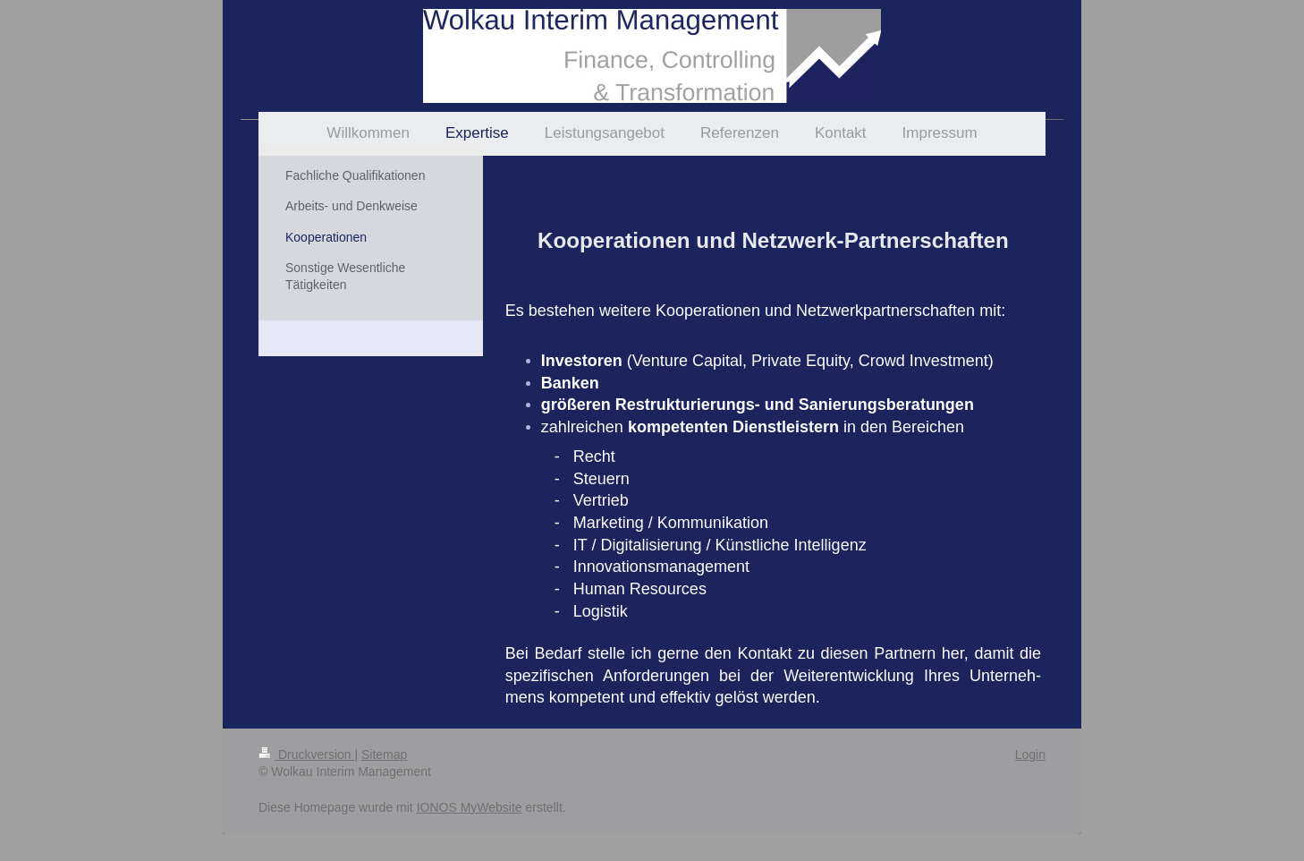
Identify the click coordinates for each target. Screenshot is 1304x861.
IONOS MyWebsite (469, 807)
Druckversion (306, 754)
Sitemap (384, 754)
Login (1030, 754)
